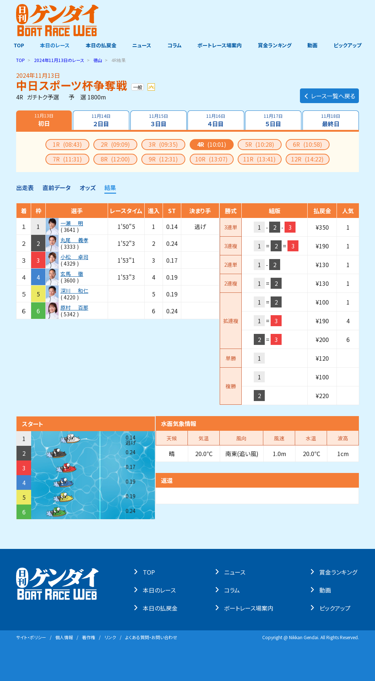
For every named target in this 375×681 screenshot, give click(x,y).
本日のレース (53, 45)
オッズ (87, 187)
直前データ (56, 187)
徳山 (97, 60)
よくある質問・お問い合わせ (151, 637)
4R (211, 144)
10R (211, 158)
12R (307, 158)
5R (259, 144)
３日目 (158, 120)
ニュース (141, 45)
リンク (110, 637)
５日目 (273, 120)
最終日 (331, 120)
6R (307, 144)
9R (163, 158)
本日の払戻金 (100, 45)
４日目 (216, 120)
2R (115, 144)
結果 (110, 187)
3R (163, 144)
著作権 (88, 637)
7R (67, 158)
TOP (17, 45)
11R (259, 158)
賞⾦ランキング (340, 571)
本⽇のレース (161, 589)
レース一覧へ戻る (329, 94)
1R (67, 144)
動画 (314, 45)
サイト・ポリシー (31, 637)
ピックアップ (349, 45)
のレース (59, 60)
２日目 (100, 120)
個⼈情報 (64, 637)
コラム (174, 45)
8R (115, 158)
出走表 (25, 187)
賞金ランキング (276, 45)
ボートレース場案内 (220, 45)
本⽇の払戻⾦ (162, 607)
